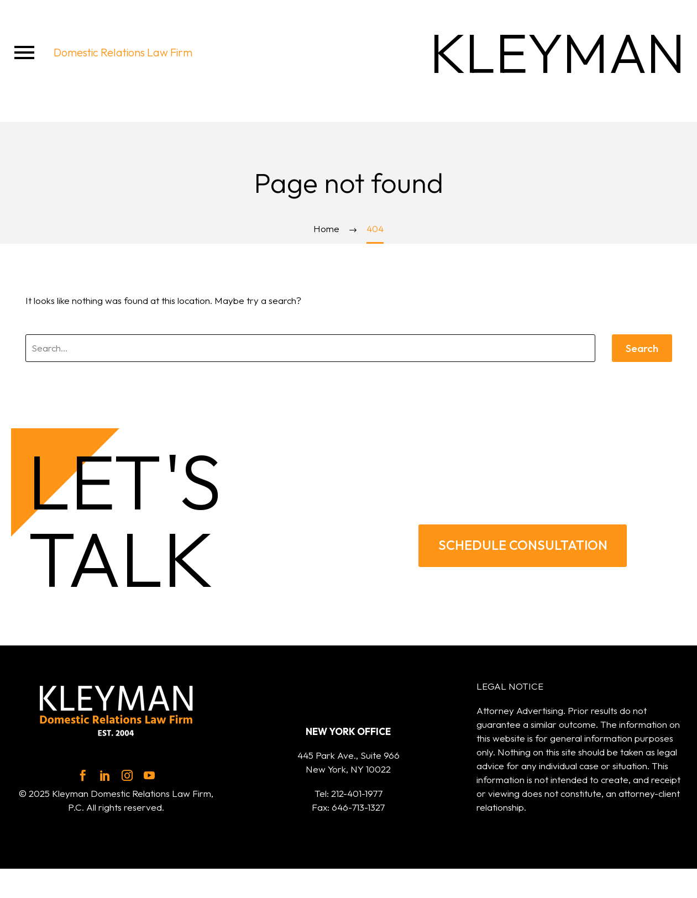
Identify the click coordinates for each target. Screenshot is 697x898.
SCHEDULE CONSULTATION (523, 544)
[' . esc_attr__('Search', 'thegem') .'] (310, 348)
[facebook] (82, 775)
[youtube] (149, 775)
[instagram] (127, 775)
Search (642, 348)
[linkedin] (105, 775)
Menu (24, 52)
